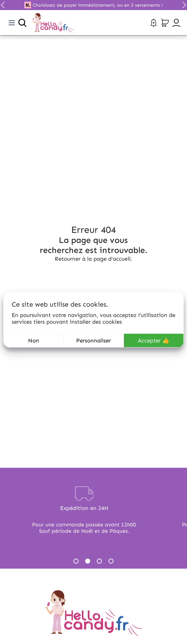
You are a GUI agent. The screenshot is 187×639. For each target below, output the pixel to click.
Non (33, 340)
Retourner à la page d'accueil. (93, 258)
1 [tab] (75, 561)
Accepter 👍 (153, 340)
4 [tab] (111, 561)
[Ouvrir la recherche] (22, 23)
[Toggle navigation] (12, 23)
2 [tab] (87, 561)
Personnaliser (93, 340)
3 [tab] (99, 561)
